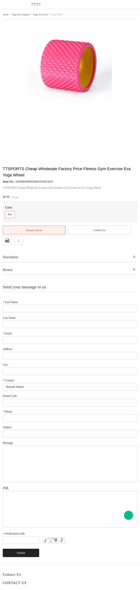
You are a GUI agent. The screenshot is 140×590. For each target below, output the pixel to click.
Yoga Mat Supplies (21, 14)
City (5, 364)
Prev (7, 86)
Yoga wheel (56, 14)
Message (8, 442)
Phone (7, 411)
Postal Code (10, 395)
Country (8, 380)
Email (7, 333)
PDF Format (7, 240)
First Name (10, 302)
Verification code (14, 533)
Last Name (9, 317)
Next (132, 86)
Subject (7, 427)
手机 (6, 488)
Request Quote (34, 230)
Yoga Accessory (40, 14)
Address (7, 349)
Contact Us (99, 230)
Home (6, 14)
